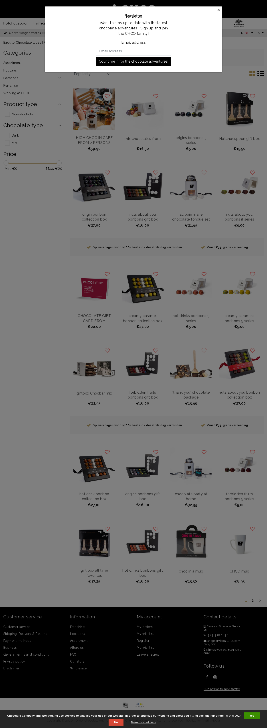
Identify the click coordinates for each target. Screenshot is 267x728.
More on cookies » (143, 722)
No (116, 722)
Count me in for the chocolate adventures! (133, 61)
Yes (251, 715)
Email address (133, 42)
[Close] (218, 9)
